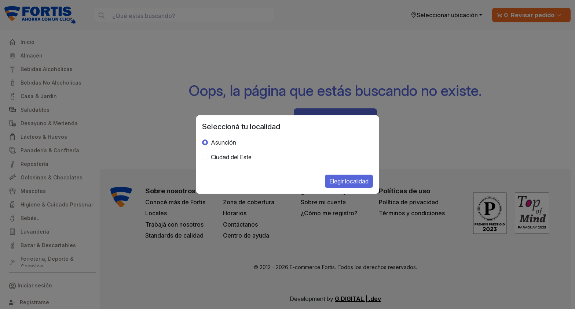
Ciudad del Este (231, 157)
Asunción (223, 142)
